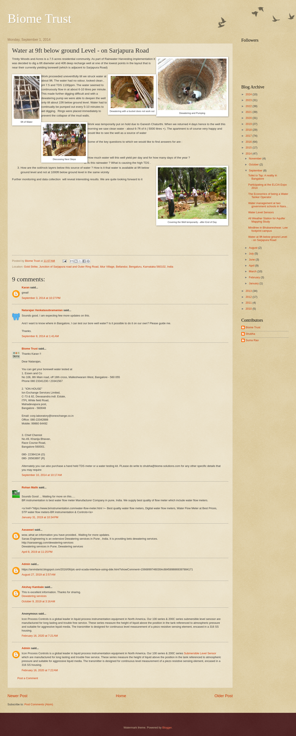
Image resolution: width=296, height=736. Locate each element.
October (254, 164)
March (253, 271)
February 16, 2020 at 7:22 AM (40, 670)
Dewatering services (34, 596)
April (252, 265)
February (255, 277)
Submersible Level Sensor (200, 653)
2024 (249, 94)
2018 (249, 129)
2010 (249, 308)
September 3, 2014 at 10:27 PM (41, 298)
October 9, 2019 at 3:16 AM (38, 601)
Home (121, 696)
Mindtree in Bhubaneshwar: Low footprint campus (268, 229)
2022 (249, 106)
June (252, 259)
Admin (26, 564)
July (251, 253)
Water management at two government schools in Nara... (268, 204)
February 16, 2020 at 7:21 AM (40, 635)
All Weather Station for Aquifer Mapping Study (266, 220)
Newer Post (17, 696)
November (255, 158)
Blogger (167, 727)
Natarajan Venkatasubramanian (42, 310)
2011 (249, 302)
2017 (249, 135)
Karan (26, 287)
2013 (249, 290)
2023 (249, 100)
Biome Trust (39, 18)
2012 (249, 296)
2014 (249, 153)
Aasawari (28, 529)
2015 (249, 147)
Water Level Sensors (261, 212)
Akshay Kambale (33, 587)
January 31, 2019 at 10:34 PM (40, 517)
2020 (249, 118)
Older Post (223, 696)
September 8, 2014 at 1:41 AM (40, 336)
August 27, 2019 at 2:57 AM (38, 574)
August (253, 247)
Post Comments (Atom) (38, 704)
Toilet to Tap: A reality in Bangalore (262, 177)
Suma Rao (252, 340)
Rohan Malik (30, 487)
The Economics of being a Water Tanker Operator (268, 195)
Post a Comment (27, 678)
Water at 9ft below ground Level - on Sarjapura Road (267, 238)
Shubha (250, 333)
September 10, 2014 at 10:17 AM (42, 475)
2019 (249, 124)
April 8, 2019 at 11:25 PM (37, 551)
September (256, 170)
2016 (249, 141)
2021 (249, 112)
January (254, 283)
